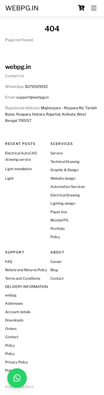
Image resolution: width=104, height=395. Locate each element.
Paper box (58, 212)
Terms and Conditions (22, 278)
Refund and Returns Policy (26, 270)
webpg (11, 295)
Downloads (14, 320)
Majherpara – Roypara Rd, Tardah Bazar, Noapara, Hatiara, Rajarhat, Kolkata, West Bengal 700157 (51, 114)
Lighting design (62, 203)
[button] (17, 378)
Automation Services (67, 187)
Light (9, 178)
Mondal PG (59, 220)
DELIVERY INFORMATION (26, 287)
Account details (17, 312)
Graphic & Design (64, 170)
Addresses (14, 303)
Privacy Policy (16, 362)
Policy (55, 237)
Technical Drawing (65, 162)
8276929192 (36, 86)
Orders (11, 329)
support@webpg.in (32, 97)
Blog (54, 270)
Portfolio (57, 229)
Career (56, 262)
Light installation (18, 169)
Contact (12, 337)
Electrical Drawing (65, 195)
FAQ (8, 262)
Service (56, 153)
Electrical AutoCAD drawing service (21, 156)
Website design (62, 178)
